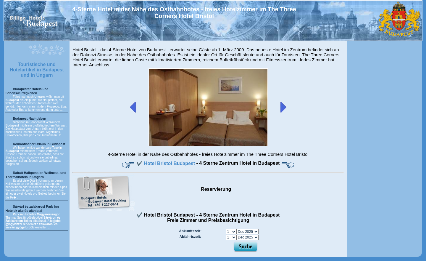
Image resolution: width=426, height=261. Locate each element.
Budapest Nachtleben (29, 118)
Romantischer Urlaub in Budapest (39, 144)
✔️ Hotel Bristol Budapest (166, 163)
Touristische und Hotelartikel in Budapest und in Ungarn (37, 70)
